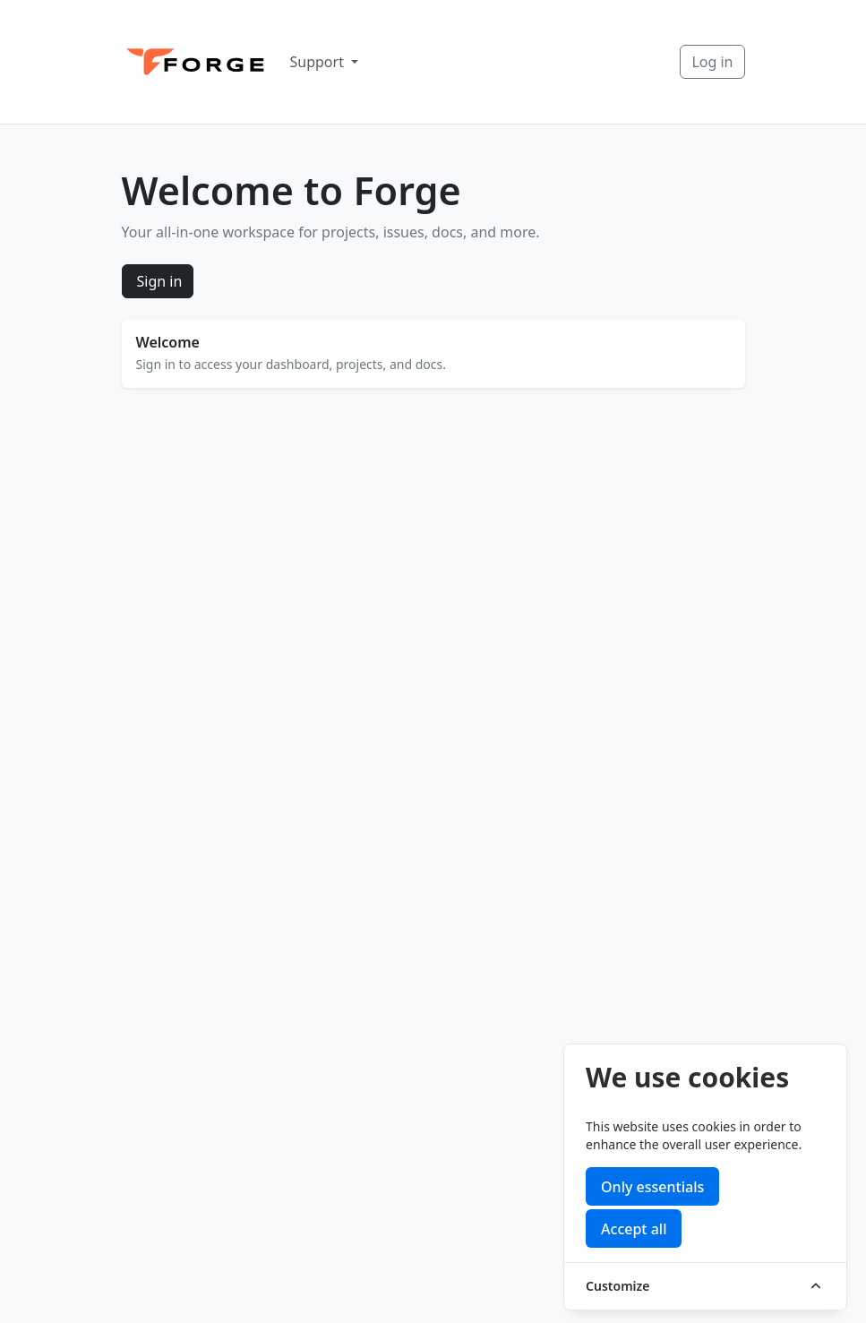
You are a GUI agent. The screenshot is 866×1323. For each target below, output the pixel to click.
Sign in (160, 281)
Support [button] (319, 62)
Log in (712, 62)
